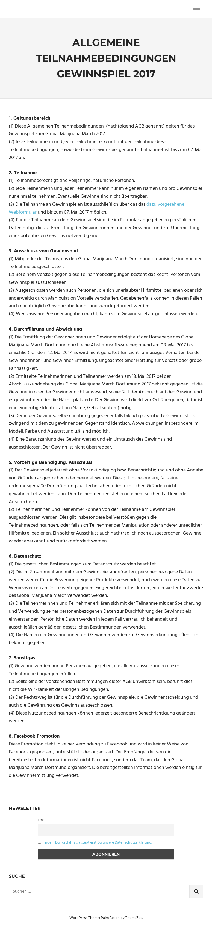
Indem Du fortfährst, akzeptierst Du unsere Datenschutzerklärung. (98, 842)
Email (42, 820)
